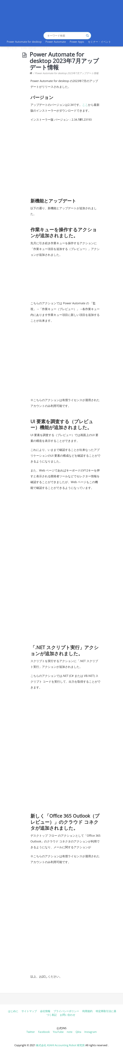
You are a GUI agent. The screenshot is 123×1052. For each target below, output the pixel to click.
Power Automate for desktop (24, 41)
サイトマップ (29, 1011)
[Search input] (65, 35)
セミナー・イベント (99, 41)
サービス (12, 48)
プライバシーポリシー (66, 1011)
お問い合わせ (28, 48)
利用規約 (87, 1011)
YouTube (58, 1032)
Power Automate (55, 41)
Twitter (30, 1032)
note (69, 1032)
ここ (85, 105)
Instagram (90, 1032)
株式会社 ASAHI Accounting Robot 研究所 (60, 1045)
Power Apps (77, 41)
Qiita (78, 1032)
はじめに (13, 1011)
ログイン (45, 48)
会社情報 (45, 1011)
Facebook (44, 1032)
